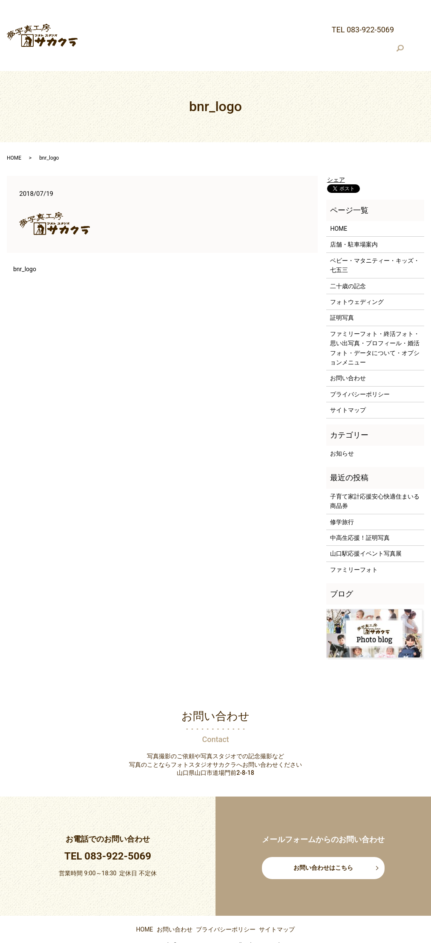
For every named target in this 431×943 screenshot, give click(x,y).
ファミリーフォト (354, 544)
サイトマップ (348, 385)
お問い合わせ (348, 353)
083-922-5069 (117, 831)
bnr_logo (24, 244)
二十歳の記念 (323, 6)
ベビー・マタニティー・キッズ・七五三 (245, 6)
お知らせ (342, 428)
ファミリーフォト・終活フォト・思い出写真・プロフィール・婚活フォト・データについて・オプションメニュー (264, 19)
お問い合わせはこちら (323, 843)
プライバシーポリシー (360, 369)
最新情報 (93, 6)
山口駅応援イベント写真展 (366, 528)
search (88, 32)
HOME (120, 6)
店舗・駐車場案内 (160, 6)
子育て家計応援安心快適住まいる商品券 (375, 476)
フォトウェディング (375, 6)
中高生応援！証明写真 (360, 512)
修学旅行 (342, 496)
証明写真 (93, 19)
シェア (336, 155)
